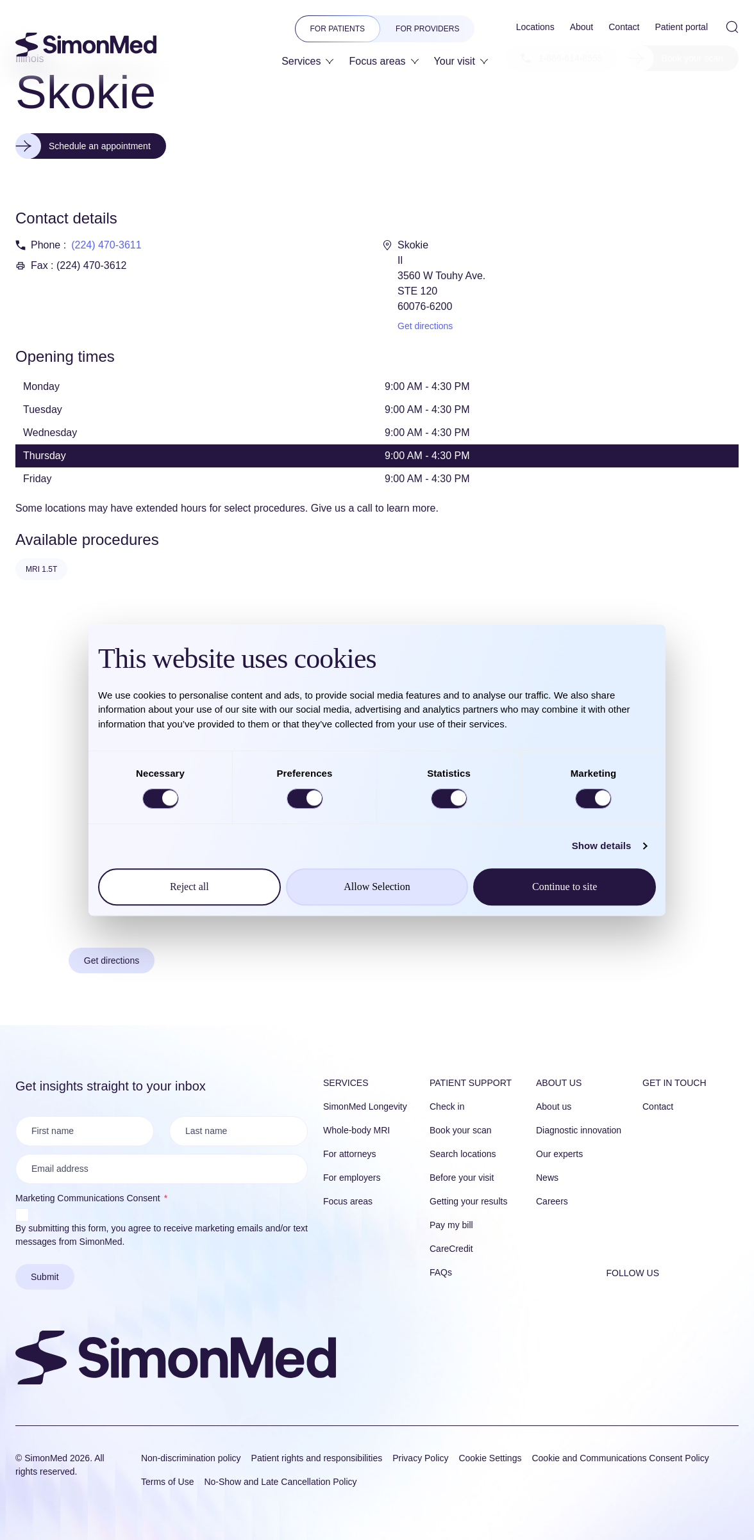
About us (559, 1083)
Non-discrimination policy (191, 1458)
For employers (351, 1177)
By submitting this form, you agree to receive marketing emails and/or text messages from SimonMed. (161, 1235)
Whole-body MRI (356, 1130)
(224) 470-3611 (106, 244)
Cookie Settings (489, 1458)
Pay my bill (451, 1225)
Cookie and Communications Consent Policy (620, 1458)
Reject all (189, 886)
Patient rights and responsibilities (317, 1458)
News (547, 1177)
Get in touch (674, 1083)
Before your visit (462, 1177)
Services (346, 1083)
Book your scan (461, 1130)
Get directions (425, 326)
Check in (447, 1106)
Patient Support (471, 1083)
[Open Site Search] (732, 26)
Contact (657, 1106)
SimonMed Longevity (365, 1106)
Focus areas (348, 1201)
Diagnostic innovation (578, 1130)
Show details (602, 845)
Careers (552, 1201)
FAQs (441, 1272)
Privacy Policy (420, 1458)
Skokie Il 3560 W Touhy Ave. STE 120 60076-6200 (441, 275)
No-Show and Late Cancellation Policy (280, 1482)
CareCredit (451, 1249)
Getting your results (468, 1201)
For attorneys (349, 1154)
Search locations (463, 1154)
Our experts (559, 1154)
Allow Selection (377, 886)
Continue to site (564, 886)
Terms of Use (167, 1482)
